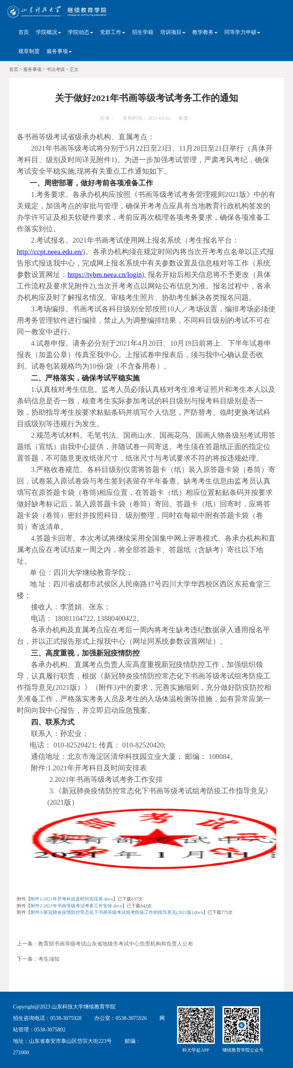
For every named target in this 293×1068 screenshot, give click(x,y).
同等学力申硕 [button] (242, 32)
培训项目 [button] (172, 32)
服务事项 (32, 69)
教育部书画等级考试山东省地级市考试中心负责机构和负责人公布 (115, 944)
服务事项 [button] (59, 51)
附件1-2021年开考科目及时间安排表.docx (72, 899)
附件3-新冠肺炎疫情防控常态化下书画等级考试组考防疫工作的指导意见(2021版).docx (117, 912)
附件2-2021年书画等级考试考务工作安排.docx (76, 906)
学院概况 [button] (48, 32)
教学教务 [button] (204, 32)
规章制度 (29, 51)
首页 (23, 32)
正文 (74, 69)
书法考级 (56, 69)
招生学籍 (142, 32)
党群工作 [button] (112, 32)
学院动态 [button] (80, 32)
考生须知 (49, 959)
